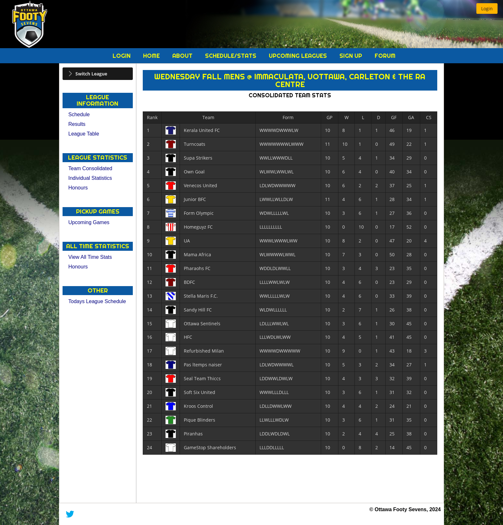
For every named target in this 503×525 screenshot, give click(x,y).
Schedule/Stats (231, 55)
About (183, 55)
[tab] (98, 73)
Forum (385, 55)
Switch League (91, 74)
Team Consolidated (90, 168)
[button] (487, 8)
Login (122, 55)
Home (152, 55)
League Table (83, 133)
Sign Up (351, 55)
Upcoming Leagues (298, 55)
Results (76, 124)
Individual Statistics (90, 178)
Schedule (79, 114)
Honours (78, 187)
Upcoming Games (88, 222)
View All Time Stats (90, 257)
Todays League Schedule (97, 301)
